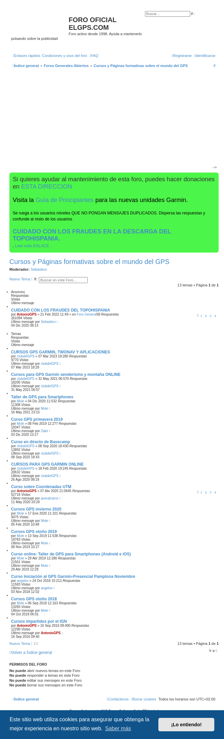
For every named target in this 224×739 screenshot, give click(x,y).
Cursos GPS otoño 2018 (34, 599)
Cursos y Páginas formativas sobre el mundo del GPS (89, 261)
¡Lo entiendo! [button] (186, 724)
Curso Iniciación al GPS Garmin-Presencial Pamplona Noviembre (73, 576)
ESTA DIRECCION (46, 186)
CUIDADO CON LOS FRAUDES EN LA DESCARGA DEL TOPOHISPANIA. (92, 235)
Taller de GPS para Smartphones (42, 397)
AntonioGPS (26, 314)
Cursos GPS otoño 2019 (34, 531)
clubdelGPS (25, 356)
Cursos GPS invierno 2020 (36, 509)
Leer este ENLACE (32, 246)
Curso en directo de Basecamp (40, 442)
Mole (20, 401)
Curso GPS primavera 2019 (37, 419)
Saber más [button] (118, 728)
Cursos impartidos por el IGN (39, 621)
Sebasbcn (39, 269)
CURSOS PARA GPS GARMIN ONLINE (47, 464)
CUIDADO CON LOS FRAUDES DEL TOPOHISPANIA (60, 310)
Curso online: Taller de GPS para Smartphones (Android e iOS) (71, 554)
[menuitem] (64, 56)
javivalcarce (49, 498)
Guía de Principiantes (64, 200)
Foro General (86, 314)
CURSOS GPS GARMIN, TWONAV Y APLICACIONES (60, 352)
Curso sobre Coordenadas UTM (41, 486)
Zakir (44, 431)
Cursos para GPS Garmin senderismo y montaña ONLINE (66, 374)
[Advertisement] (111, 122)
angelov (22, 581)
